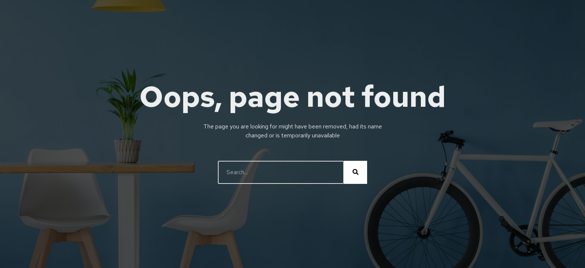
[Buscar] (355, 172)
